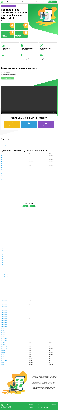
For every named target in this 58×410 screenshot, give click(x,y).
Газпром (2, 143)
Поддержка (38, 1)
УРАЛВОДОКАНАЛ (4, 360)
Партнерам (32, 1)
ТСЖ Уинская (3, 342)
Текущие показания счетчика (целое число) (8, 74)
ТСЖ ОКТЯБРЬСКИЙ (4, 338)
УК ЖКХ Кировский (4, 346)
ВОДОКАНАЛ (3, 203)
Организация (3, 141)
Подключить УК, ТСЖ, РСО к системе (9, 6)
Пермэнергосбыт (4, 145)
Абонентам (18, 1)
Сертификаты (53, 404)
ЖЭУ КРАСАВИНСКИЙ (4, 266)
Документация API (54, 406)
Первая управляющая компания (6, 274)
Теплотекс (2, 328)
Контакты (45, 1)
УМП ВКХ (2, 358)
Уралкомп (2, 362)
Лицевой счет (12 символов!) (6, 71)
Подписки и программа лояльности (42, 407)
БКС (1, 199)
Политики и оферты (40, 406)
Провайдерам (24, 1)
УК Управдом (3, 350)
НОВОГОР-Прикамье (4, 272)
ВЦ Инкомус (3, 211)
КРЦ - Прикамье (3, 155)
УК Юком (2, 354)
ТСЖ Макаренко (3, 332)
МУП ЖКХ (2, 270)
